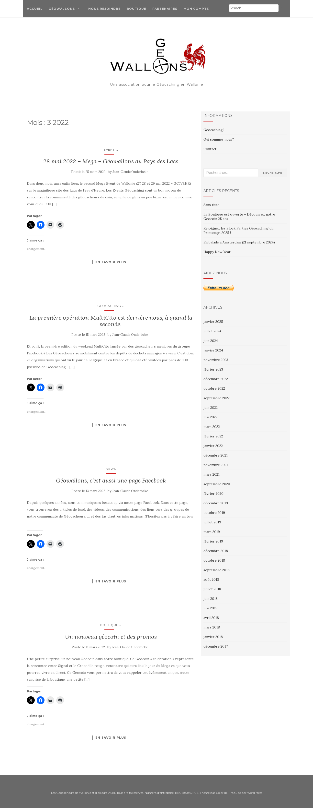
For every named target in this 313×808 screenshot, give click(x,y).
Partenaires (164, 9)
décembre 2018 (215, 551)
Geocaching (109, 306)
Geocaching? (213, 130)
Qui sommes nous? (218, 139)
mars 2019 (211, 532)
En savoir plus (110, 262)
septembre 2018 (216, 570)
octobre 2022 (214, 388)
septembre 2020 (216, 484)
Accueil (35, 9)
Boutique (136, 9)
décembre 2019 (215, 503)
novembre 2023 (215, 360)
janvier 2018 (213, 637)
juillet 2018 (212, 589)
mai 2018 (210, 608)
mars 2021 (211, 474)
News (111, 468)
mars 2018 (211, 627)
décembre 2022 (215, 379)
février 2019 (213, 541)
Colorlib (221, 793)
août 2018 (211, 579)
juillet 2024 (212, 331)
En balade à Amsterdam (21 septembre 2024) (239, 242)
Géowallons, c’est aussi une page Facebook (111, 480)
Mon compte (196, 9)
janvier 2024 (213, 350)
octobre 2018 (214, 560)
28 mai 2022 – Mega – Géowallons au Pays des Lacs (110, 161)
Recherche (272, 172)
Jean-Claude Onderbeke (130, 172)
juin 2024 (210, 340)
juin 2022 (210, 407)
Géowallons (62, 9)
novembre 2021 (215, 465)
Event (109, 149)
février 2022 (213, 436)
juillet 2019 (212, 522)
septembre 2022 (216, 398)
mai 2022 (210, 417)
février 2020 (213, 493)
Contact (209, 149)
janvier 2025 (213, 321)
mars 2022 (211, 426)
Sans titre (211, 205)
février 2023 (213, 369)
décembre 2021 (215, 455)
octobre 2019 (214, 512)
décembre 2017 (215, 646)
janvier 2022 (213, 446)
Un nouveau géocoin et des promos (111, 636)
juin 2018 (210, 598)
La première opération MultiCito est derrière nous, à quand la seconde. (110, 321)
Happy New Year (217, 252)
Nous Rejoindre (104, 9)
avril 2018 (211, 617)
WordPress (254, 793)
